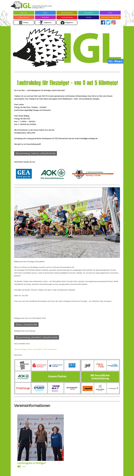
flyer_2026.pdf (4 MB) (26, 324)
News (45, 13)
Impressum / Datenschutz (110, 17)
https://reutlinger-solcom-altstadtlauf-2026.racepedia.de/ (35, 349)
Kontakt (88, 17)
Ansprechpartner (67, 13)
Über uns (24, 13)
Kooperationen (24, 17)
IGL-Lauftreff (88, 13)
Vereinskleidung (66, 17)
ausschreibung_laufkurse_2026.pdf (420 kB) (35, 153)
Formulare (45, 17)
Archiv (110, 13)
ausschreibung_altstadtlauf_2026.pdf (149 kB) (36, 337)
